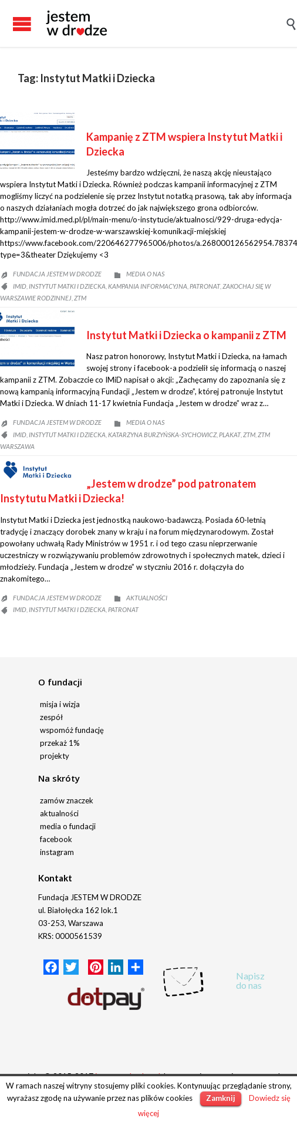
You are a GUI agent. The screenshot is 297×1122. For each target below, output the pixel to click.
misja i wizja (60, 704)
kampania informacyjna (147, 286)
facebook (56, 839)
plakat (230, 434)
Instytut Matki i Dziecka (67, 286)
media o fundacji (68, 826)
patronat (205, 286)
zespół (51, 717)
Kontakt (55, 878)
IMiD (19, 286)
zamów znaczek (66, 800)
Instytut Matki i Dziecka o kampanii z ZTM (186, 335)
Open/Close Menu (11, 23)
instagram (57, 852)
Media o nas (145, 274)
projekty (54, 756)
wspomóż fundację (72, 730)
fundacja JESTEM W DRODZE (57, 274)
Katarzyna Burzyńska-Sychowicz (162, 434)
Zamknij (220, 1098)
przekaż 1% (60, 743)
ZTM (80, 298)
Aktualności (146, 597)
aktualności (59, 813)
